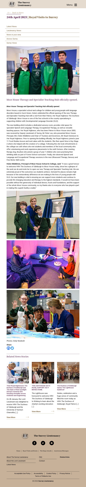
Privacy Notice (65, 473)
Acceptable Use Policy (22, 473)
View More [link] (11, 417)
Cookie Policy (51, 473)
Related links (65, 457)
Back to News (18, 13)
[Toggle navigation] (72, 5)
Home (18, 451)
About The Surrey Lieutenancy (17, 457)
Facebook (34, 443)
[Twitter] (12, 348)
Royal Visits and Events (30, 451)
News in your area (14, 35)
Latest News (12, 26)
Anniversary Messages (61, 451)
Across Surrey (12, 39)
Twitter (43, 443)
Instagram (52, 443)
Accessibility (38, 473)
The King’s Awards (46, 451)
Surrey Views (12, 43)
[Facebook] (8, 348)
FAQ (40, 457)
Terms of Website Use (43, 476)
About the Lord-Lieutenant (16, 461)
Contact (42, 461)
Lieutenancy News (14, 31)
